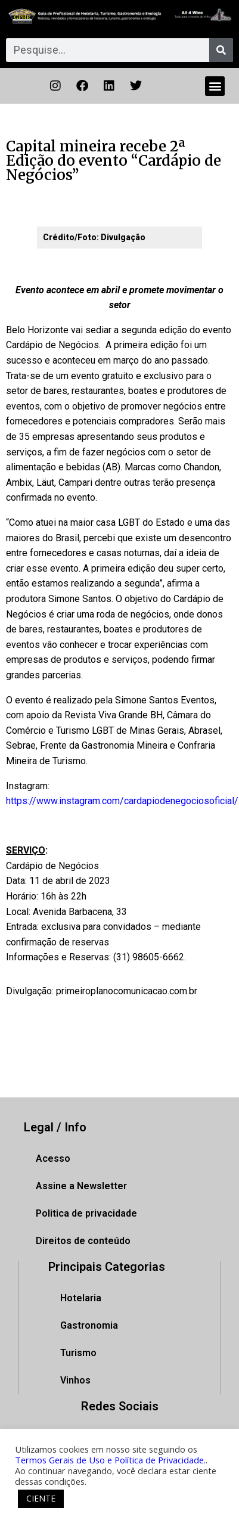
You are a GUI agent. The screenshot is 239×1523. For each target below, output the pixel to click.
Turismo (78, 1352)
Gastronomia (89, 1325)
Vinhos (75, 1380)
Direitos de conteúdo (83, 1240)
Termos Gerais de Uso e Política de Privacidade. (110, 1460)
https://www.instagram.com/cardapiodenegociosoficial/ (122, 801)
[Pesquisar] (221, 50)
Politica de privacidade (86, 1213)
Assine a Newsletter (81, 1186)
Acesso (53, 1158)
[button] (215, 86)
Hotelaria (80, 1298)
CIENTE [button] (40, 1498)
